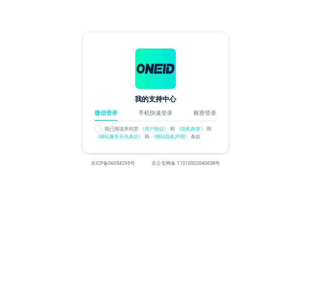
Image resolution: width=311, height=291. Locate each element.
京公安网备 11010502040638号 (185, 163)
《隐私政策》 (191, 129)
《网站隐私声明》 (171, 136)
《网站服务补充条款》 (120, 136)
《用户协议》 (154, 129)
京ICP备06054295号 (113, 163)
